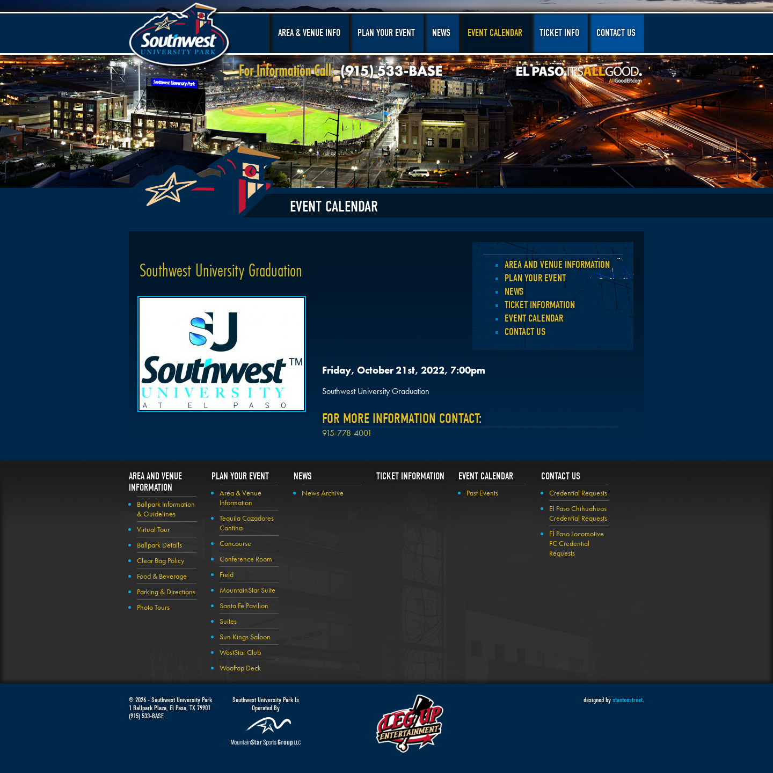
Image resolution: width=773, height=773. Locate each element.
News (441, 33)
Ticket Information (540, 305)
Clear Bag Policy (160, 560)
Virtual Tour (153, 529)
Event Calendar (495, 33)
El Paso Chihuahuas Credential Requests (578, 513)
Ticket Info (559, 33)
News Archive (323, 493)
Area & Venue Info (309, 33)
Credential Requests (578, 493)
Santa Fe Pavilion (244, 605)
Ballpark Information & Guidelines (166, 509)
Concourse (235, 543)
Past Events (482, 493)
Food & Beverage (162, 576)
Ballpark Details (159, 545)
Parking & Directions (166, 591)
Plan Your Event (386, 33)
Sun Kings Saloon (245, 636)
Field (227, 574)
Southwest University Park (180, 36)
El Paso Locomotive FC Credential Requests (576, 543)
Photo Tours (153, 607)
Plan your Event (535, 278)
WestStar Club (240, 652)
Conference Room (246, 559)
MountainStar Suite (247, 590)
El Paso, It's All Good (579, 74)
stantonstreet (627, 700)
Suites (228, 621)
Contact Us (616, 33)
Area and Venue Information (557, 265)
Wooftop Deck (240, 668)
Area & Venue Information (240, 497)
